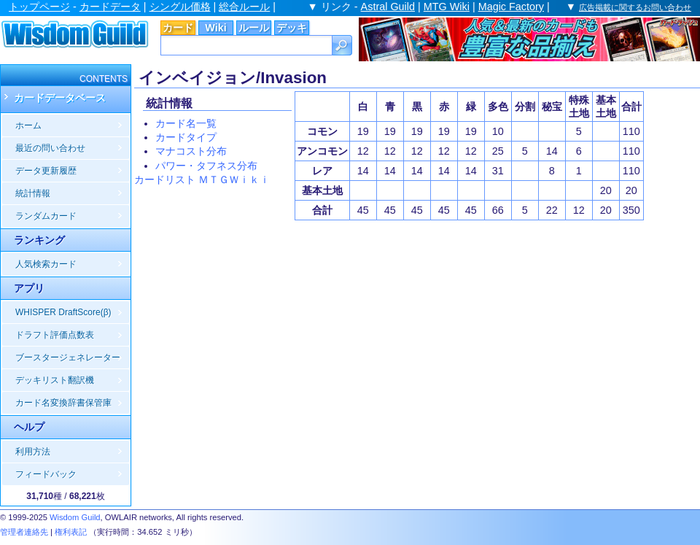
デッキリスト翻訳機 (54, 380)
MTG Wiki (447, 6)
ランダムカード (46, 216)
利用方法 (32, 452)
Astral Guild (388, 6)
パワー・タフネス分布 (206, 165)
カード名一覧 (186, 123)
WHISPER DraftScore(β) (63, 312)
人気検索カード (46, 264)
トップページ (39, 6)
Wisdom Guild (75, 517)
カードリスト (164, 179)
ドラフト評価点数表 (54, 335)
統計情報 (32, 193)
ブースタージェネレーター (67, 357)
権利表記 (71, 531)
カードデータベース (60, 98)
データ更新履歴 (46, 171)
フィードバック (46, 474)
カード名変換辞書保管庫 (63, 403)
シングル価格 (180, 6)
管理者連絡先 (24, 531)
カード (178, 28)
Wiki (215, 28)
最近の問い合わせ (50, 148)
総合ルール (244, 6)
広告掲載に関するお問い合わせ (635, 7)
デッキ (291, 28)
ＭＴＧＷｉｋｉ (234, 179)
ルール (253, 28)
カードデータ (110, 6)
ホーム (28, 125)
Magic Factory (511, 6)
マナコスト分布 (191, 151)
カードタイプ (186, 137)
